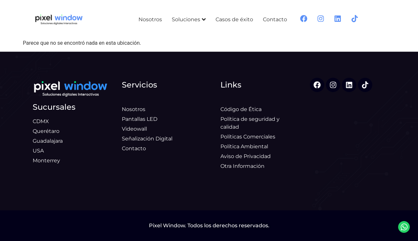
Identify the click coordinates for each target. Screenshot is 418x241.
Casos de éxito (234, 19)
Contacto (275, 19)
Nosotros (150, 19)
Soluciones (189, 19)
